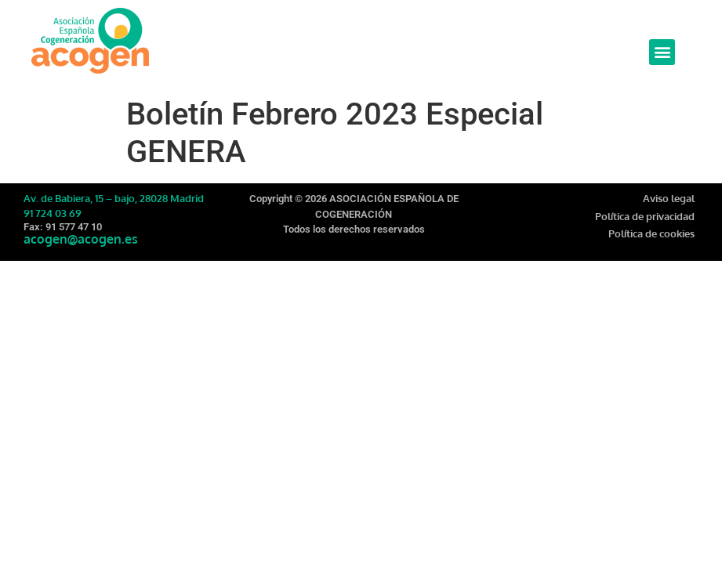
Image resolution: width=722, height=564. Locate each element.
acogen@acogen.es (81, 239)
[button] (662, 52)
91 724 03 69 (53, 213)
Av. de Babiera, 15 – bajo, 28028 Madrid (114, 198)
